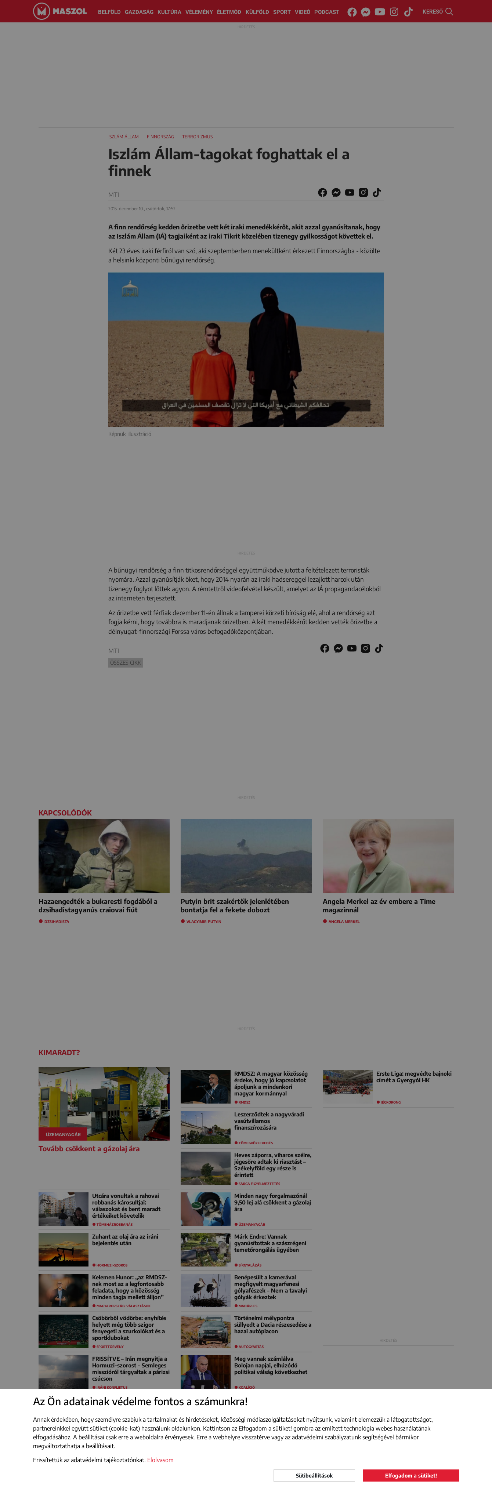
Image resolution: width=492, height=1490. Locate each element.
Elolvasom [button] (160, 1460)
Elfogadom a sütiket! (411, 1475)
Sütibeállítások (314, 1475)
